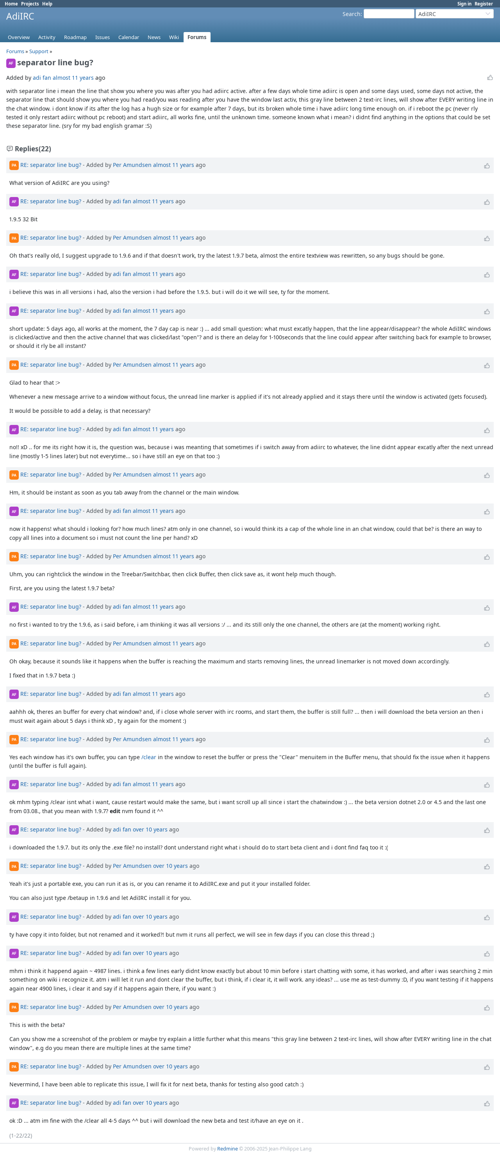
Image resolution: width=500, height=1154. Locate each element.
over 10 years (150, 829)
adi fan (42, 77)
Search (352, 14)
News (154, 37)
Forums (197, 37)
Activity (46, 37)
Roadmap (75, 37)
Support (38, 51)
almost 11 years (73, 77)
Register (484, 4)
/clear (148, 757)
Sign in (464, 4)
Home (11, 4)
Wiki (174, 37)
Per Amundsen (132, 164)
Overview (19, 37)
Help (47, 4)
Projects (30, 4)
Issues (102, 37)
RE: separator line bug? (50, 164)
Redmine (227, 1148)
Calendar (128, 37)
